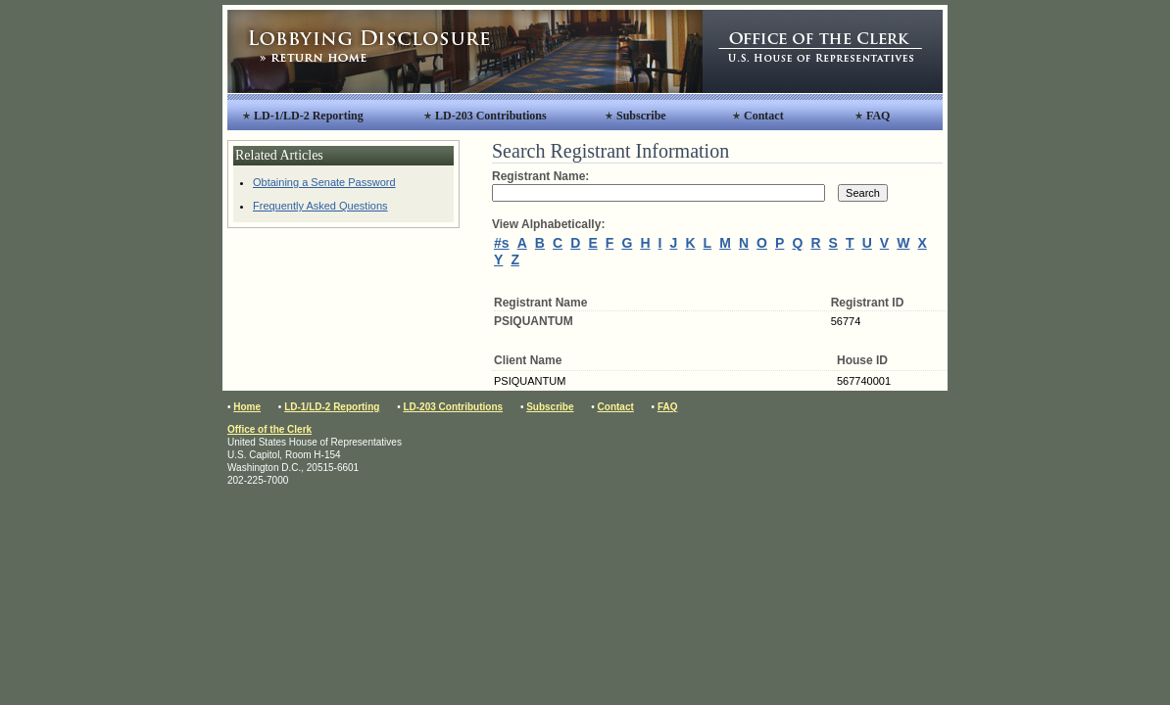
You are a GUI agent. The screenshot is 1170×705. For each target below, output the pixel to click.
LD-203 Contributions (491, 115)
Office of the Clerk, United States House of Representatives (823, 51)
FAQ (878, 115)
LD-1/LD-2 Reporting (309, 115)
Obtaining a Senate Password (324, 182)
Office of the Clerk (269, 429)
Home (247, 406)
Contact (764, 115)
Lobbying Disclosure (465, 51)
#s (502, 243)
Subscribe (641, 115)
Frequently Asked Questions (320, 206)
